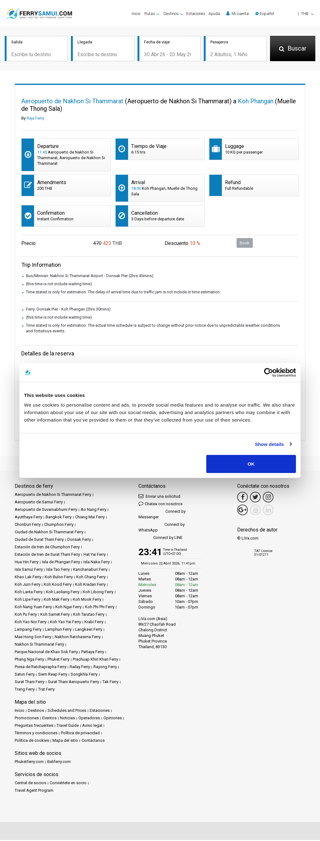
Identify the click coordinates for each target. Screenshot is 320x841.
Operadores (89, 718)
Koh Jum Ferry (27, 585)
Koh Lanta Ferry (28, 592)
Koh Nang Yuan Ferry (33, 607)
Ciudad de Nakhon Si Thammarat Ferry (49, 533)
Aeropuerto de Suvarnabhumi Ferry (46, 510)
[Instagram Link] (268, 498)
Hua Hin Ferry (26, 562)
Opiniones (112, 718)
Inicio (136, 13)
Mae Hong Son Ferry (33, 637)
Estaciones (195, 13)
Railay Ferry (80, 667)
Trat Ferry (46, 690)
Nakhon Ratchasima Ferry (78, 637)
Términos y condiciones (36, 733)
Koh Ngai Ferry (68, 607)
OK (251, 464)
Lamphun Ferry (58, 630)
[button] (284, 13)
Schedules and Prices (67, 711)
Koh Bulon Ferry (59, 577)
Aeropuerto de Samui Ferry (39, 503)
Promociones (27, 718)
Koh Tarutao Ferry (88, 615)
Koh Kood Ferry (58, 585)
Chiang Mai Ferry (90, 518)
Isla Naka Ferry (96, 562)
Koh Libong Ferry (98, 592)
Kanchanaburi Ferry (90, 570)
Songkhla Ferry (84, 675)
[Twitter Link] (255, 498)
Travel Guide (68, 726)
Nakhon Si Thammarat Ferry (39, 645)
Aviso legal (92, 726)
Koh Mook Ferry (87, 600)
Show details (269, 444)
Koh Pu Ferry (26, 615)
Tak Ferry (110, 682)
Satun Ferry (25, 675)
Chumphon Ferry (58, 525)
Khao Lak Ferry (28, 577)
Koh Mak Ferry (56, 600)
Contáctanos (93, 741)
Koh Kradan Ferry (90, 585)
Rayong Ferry (105, 667)
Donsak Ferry (79, 540)
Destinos (36, 711)
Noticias (67, 718)
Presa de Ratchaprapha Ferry (40, 667)
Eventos (49, 718)
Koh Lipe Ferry (27, 600)
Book (244, 243)
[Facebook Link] (242, 498)
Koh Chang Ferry (91, 577)
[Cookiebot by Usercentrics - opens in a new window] (268, 372)
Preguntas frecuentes (34, 726)
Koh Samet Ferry (55, 615)
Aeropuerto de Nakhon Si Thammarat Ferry (53, 495)
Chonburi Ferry (28, 525)
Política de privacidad (80, 733)
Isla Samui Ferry (29, 570)
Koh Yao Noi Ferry (31, 622)
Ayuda (214, 13)
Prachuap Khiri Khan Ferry (95, 660)
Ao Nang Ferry (93, 510)
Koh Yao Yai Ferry (65, 622)
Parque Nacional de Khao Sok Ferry (46, 652)
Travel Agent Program (34, 791)
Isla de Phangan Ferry (61, 562)
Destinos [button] (171, 13)
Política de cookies (32, 741)
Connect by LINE (160, 538)
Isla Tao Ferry (58, 570)
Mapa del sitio (65, 741)
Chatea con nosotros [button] (160, 504)
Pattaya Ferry (92, 652)
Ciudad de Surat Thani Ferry (39, 540)
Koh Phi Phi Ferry (99, 607)
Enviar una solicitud (159, 497)
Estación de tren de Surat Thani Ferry (47, 555)
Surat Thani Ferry (29, 682)
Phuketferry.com (29, 762)
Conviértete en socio (68, 783)
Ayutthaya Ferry (28, 518)
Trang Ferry (25, 690)
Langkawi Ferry (88, 630)
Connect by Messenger (162, 515)
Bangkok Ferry (59, 518)
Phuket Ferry (58, 660)
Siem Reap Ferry (52, 675)
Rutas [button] (149, 13)
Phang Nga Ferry (29, 660)
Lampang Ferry (28, 630)
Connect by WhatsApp (161, 528)
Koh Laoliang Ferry (62, 592)
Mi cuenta (237, 13)
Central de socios (30, 783)
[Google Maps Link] (242, 511)
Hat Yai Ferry (94, 555)
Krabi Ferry (93, 622)
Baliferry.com (59, 762)
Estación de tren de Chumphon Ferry (47, 547)
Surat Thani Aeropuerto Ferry (73, 682)
